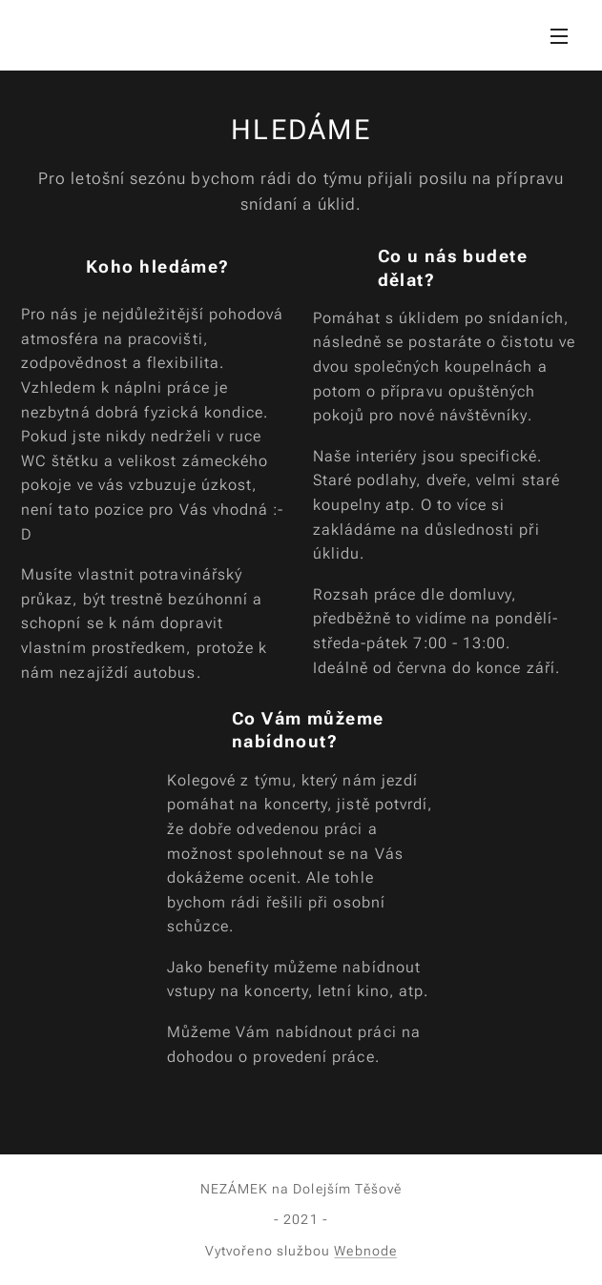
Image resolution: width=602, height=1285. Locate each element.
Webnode (365, 1250)
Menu (559, 36)
